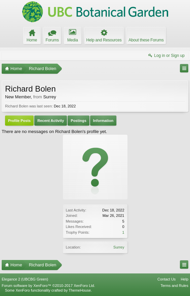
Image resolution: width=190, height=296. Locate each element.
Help (184, 279)
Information (103, 121)
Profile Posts (19, 121)
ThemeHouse (80, 290)
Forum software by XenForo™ (48, 286)
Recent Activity (50, 121)
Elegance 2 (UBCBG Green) (25, 279)
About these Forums (145, 40)
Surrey (118, 247)
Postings (78, 121)
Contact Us (166, 279)
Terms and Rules (174, 286)
